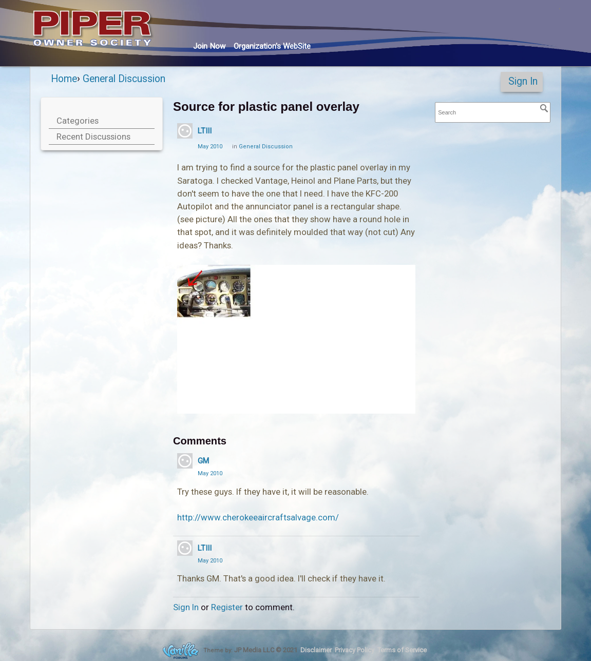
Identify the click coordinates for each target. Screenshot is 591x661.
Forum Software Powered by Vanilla (181, 650)
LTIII (205, 130)
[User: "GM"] (185, 461)
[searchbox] (492, 112)
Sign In (523, 81)
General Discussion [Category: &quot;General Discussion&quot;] (266, 146)
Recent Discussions (93, 136)
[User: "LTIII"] (185, 131)
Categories (77, 120)
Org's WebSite (272, 46)
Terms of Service (402, 650)
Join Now (209, 46)
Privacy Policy (354, 650)
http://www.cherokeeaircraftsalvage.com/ (258, 517)
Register (227, 607)
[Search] (544, 108)
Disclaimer (316, 650)
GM (203, 460)
